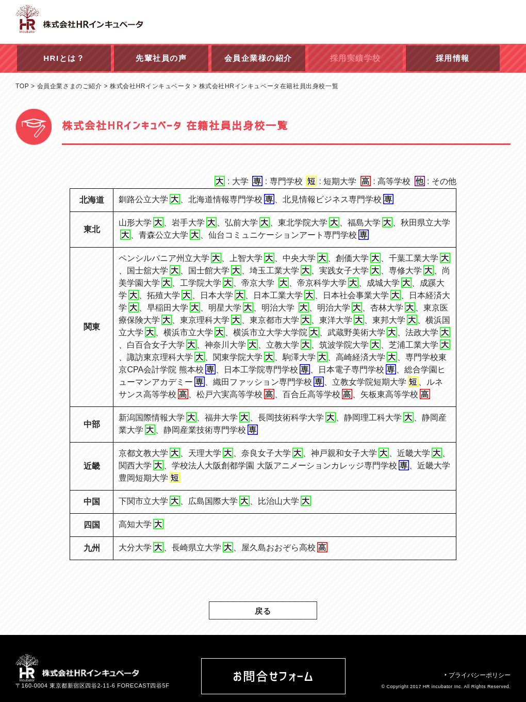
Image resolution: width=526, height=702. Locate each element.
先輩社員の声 (161, 58)
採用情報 (453, 58)
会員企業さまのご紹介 (69, 86)
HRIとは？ (64, 58)
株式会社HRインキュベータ (150, 86)
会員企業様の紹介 (258, 58)
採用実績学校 (355, 58)
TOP (22, 86)
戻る (263, 611)
